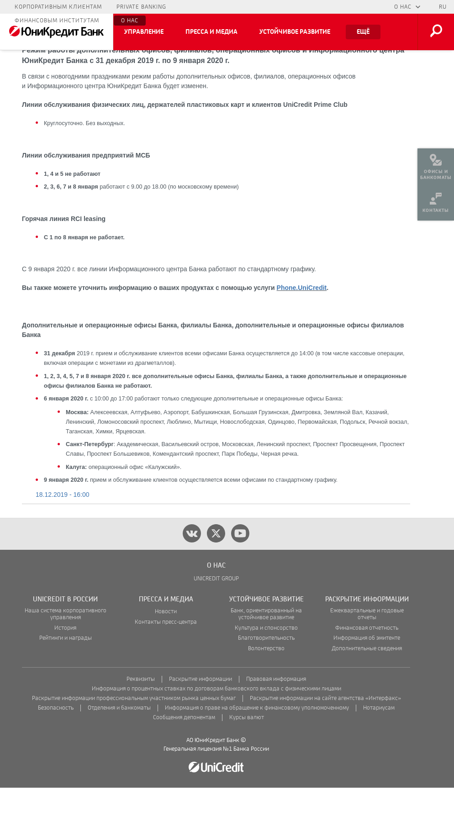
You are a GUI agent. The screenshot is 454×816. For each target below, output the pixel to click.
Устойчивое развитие (294, 32)
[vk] (192, 562)
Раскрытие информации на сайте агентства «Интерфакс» (325, 726)
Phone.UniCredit (302, 316)
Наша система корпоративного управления (65, 642)
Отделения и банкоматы (119, 736)
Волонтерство (266, 677)
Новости (166, 640)
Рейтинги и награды (65, 666)
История (65, 656)
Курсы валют (246, 745)
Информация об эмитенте (366, 666)
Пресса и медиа (211, 32)
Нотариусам (379, 736)
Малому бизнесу (109, 7)
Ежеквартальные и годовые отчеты (367, 642)
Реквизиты (141, 707)
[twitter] (216, 562)
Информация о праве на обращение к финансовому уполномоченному (257, 736)
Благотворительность (266, 666)
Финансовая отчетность (366, 656)
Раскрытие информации (200, 707)
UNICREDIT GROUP (216, 607)
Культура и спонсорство (266, 656)
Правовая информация (276, 707)
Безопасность (56, 736)
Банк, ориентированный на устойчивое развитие (266, 642)
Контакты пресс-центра (166, 650)
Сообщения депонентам (184, 745)
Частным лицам (41, 7)
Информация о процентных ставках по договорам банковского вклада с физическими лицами (216, 717)
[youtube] (240, 562)
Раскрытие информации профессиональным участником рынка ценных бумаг (134, 726)
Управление (144, 32)
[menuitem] (435, 164)
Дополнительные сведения (367, 677)
